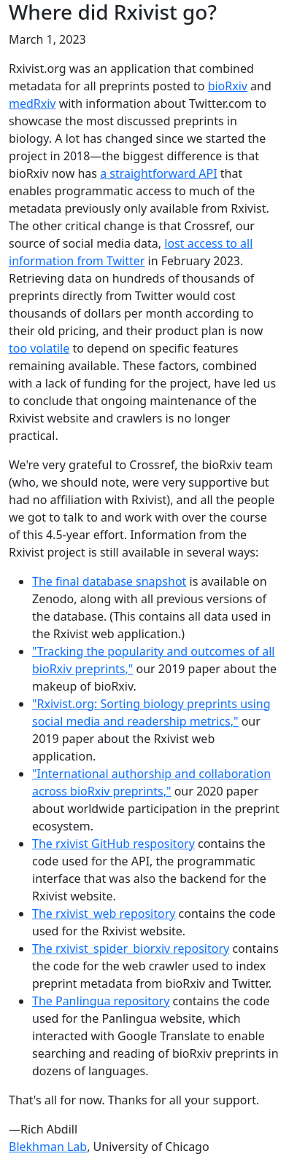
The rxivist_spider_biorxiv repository (130, 948)
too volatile (39, 348)
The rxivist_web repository (103, 913)
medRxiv (32, 103)
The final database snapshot (109, 581)
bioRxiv (227, 86)
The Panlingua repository (100, 1001)
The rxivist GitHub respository (113, 844)
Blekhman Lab (48, 1147)
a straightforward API (158, 173)
